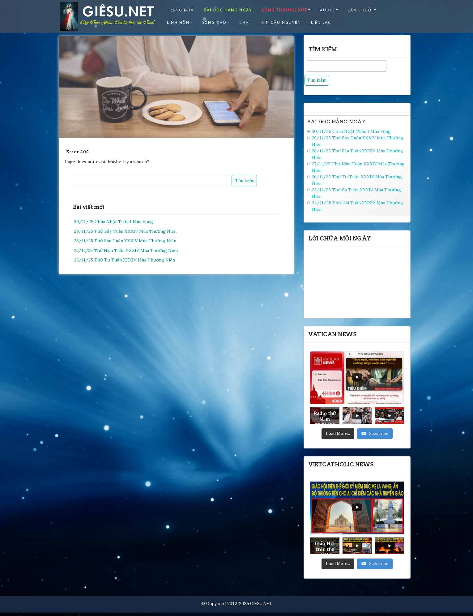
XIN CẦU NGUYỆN (281, 22)
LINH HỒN (178, 22)
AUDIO (327, 10)
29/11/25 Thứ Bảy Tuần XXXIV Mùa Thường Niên (125, 231)
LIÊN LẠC (321, 22)
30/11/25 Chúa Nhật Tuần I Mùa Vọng (113, 221)
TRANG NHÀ (180, 10)
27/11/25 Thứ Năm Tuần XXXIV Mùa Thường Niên (126, 250)
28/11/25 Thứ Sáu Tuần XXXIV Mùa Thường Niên (125, 241)
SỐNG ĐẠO (214, 22)
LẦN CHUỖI (360, 10)
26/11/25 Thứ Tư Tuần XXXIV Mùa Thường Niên (124, 260)
